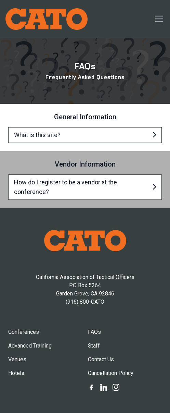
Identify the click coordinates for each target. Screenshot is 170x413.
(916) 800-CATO (85, 302)
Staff (94, 345)
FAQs (94, 332)
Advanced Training (30, 345)
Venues (17, 359)
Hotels (16, 373)
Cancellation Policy (110, 373)
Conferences (23, 332)
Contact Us (101, 359)
